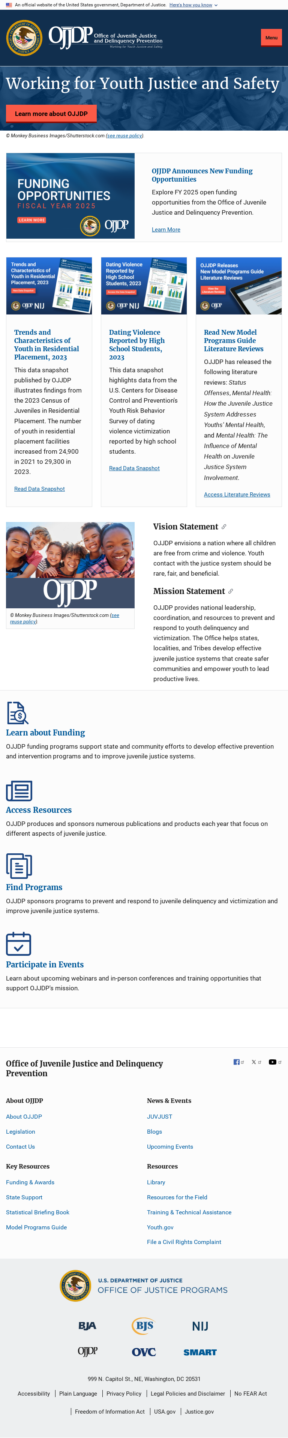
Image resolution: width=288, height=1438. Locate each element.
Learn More (166, 229)
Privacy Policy (123, 1393)
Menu (272, 38)
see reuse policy (124, 135)
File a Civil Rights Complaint (184, 1241)
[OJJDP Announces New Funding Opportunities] (70, 196)
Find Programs (144, 866)
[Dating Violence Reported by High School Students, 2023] (144, 285)
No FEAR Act (250, 1393)
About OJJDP (24, 1116)
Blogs (154, 1131)
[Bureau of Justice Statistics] (144, 1331)
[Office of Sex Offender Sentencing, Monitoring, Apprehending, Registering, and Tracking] (200, 1350)
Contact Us (20, 1146)
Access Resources (144, 789)
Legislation (20, 1131)
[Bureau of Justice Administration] (87, 1322)
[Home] (105, 38)
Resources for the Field (177, 1197)
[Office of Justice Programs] (24, 38)
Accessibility (34, 1393)
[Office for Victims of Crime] (144, 1351)
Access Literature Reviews (237, 494)
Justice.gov (199, 1411)
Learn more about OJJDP (51, 113)
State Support (24, 1197)
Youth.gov (160, 1227)
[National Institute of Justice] (200, 1323)
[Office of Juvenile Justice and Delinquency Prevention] (88, 1353)
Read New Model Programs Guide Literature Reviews (234, 340)
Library (156, 1182)
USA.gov (165, 1411)
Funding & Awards (30, 1182)
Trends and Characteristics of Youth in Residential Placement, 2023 (46, 344)
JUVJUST (159, 1116)
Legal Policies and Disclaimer (188, 1393)
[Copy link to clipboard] (222, 526)
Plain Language (78, 1393)
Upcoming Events (170, 1146)
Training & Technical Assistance (189, 1212)
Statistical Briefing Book (37, 1212)
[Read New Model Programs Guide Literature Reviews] (239, 285)
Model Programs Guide (36, 1227)
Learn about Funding (144, 711)
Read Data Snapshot (39, 489)
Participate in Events (144, 943)
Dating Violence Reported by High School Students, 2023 (137, 344)
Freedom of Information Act (110, 1411)
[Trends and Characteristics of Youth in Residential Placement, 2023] (49, 285)
